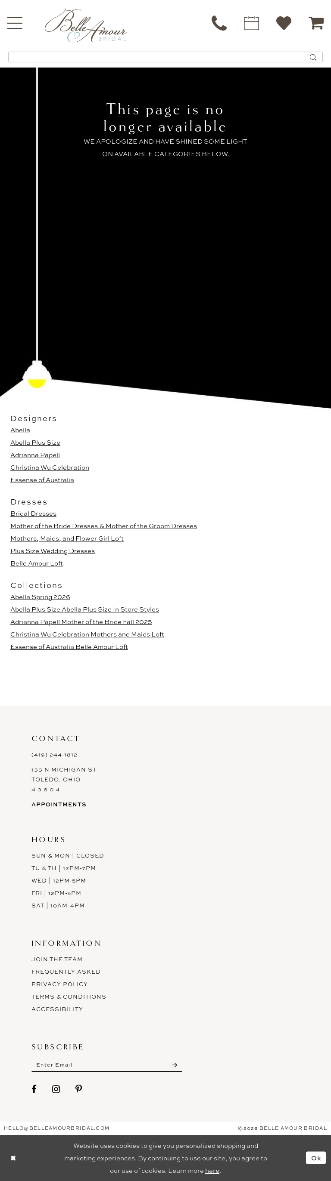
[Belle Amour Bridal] (86, 25)
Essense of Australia (42, 479)
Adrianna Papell (35, 454)
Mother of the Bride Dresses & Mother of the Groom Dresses (103, 525)
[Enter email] (106, 1065)
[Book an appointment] (251, 23)
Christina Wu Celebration (49, 467)
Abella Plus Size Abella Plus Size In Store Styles (84, 609)
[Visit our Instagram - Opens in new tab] (56, 1089)
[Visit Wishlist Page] (284, 23)
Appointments (59, 804)
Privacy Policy (59, 984)
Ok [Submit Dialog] (316, 1157)
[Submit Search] (313, 57)
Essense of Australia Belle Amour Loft (69, 646)
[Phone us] (219, 23)
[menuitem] (219, 23)
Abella (20, 429)
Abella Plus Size (35, 442)
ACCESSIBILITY (57, 1009)
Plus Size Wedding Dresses (52, 550)
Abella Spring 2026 (40, 596)
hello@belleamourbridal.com (56, 1128)
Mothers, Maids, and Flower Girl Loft (67, 538)
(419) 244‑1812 (54, 754)
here (212, 1170)
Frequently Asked (66, 971)
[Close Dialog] (13, 1158)
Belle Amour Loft (36, 563)
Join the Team (57, 959)
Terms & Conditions (68, 996)
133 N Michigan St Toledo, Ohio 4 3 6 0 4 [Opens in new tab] (64, 779)
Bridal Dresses (33, 513)
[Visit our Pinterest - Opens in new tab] (78, 1089)
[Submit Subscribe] (174, 1065)
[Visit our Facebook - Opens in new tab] (34, 1089)
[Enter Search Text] (165, 57)
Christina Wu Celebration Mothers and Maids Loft (87, 634)
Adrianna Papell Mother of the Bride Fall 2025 (81, 621)
